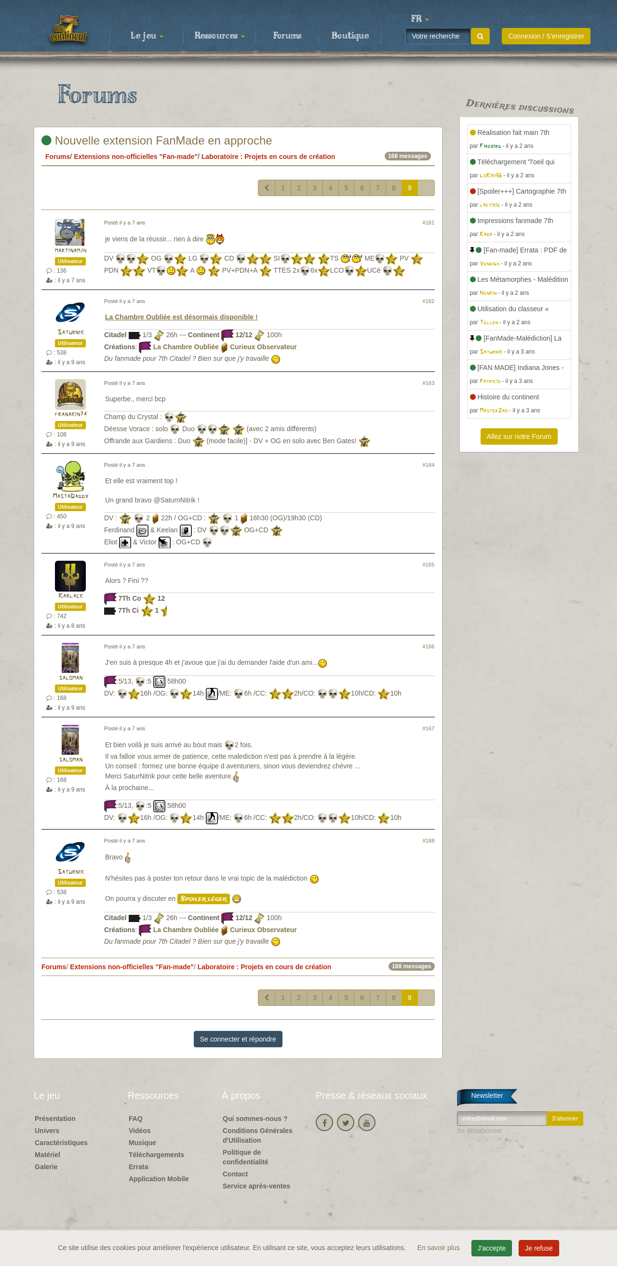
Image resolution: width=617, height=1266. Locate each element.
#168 (429, 841)
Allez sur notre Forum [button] (519, 436)
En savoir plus (439, 1248)
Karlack (70, 596)
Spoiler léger (204, 899)
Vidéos (140, 1130)
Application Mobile (158, 1179)
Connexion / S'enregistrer (546, 36)
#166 (429, 646)
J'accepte (492, 1248)
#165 (429, 564)
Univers (47, 1130)
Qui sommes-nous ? (255, 1118)
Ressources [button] (220, 36)
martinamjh (70, 250)
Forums (287, 36)
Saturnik (70, 332)
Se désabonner (480, 1130)
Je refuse (539, 1248)
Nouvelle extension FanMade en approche (156, 140)
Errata (138, 1167)
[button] (420, 19)
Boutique (350, 36)
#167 (429, 728)
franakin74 (70, 414)
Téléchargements (156, 1155)
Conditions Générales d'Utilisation (258, 1135)
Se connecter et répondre (238, 1039)
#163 (429, 383)
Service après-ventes (256, 1186)
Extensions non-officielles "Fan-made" (136, 156)
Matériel (47, 1155)
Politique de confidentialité (245, 1157)
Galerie (46, 1167)
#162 (429, 301)
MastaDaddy (70, 496)
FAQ (136, 1118)
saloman (70, 678)
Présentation (55, 1118)
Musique (142, 1143)
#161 (429, 222)
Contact (235, 1174)
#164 (429, 465)
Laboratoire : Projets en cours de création (268, 156)
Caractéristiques (61, 1143)
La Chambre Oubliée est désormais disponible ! (181, 317)
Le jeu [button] (147, 36)
